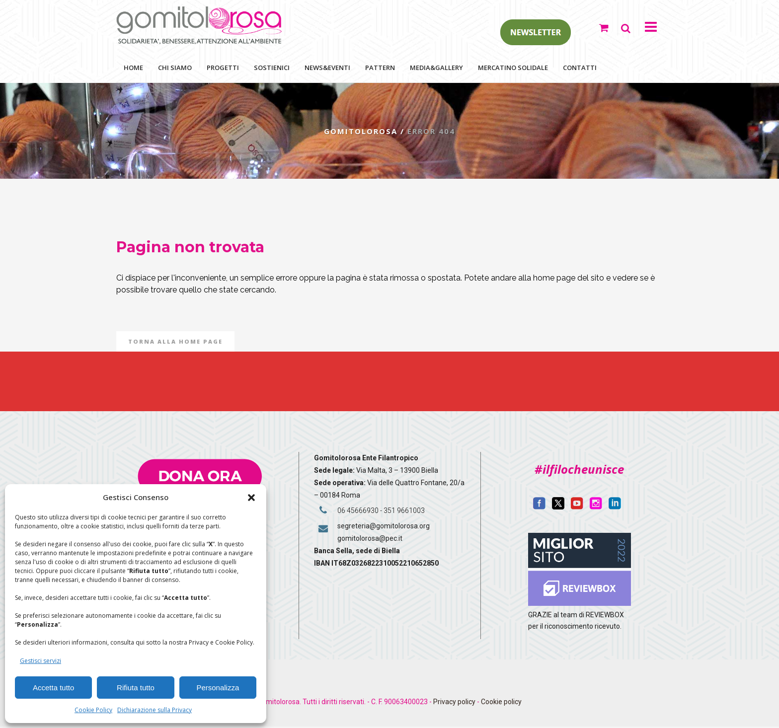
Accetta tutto (53, 687)
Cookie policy (501, 703)
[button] (251, 498)
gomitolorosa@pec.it (370, 540)
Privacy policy (454, 703)
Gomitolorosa (359, 133)
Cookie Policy (93, 710)
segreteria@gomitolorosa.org (383, 527)
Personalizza (217, 687)
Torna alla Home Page (175, 343)
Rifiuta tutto (136, 687)
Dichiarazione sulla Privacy (154, 710)
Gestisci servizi (40, 660)
